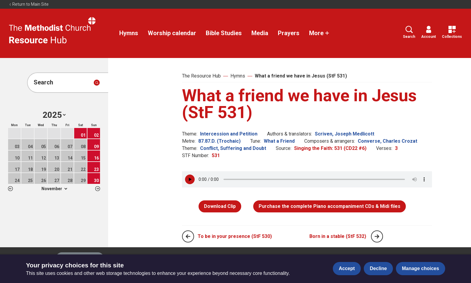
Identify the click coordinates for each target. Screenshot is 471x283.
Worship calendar (172, 33)
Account (428, 32)
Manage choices (420, 268)
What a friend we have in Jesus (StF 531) (301, 76)
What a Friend (279, 141)
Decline (378, 268)
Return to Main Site (29, 4)
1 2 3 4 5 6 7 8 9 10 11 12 (54, 188)
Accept (347, 268)
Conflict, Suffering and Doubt (233, 148)
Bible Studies (224, 33)
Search (409, 32)
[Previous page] (188, 236)
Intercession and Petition (228, 134)
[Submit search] (97, 83)
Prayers (288, 33)
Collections (452, 32)
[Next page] (377, 236)
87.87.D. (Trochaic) (219, 141)
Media (259, 33)
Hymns (128, 33)
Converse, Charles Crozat (387, 141)
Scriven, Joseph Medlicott (344, 134)
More (319, 33)
